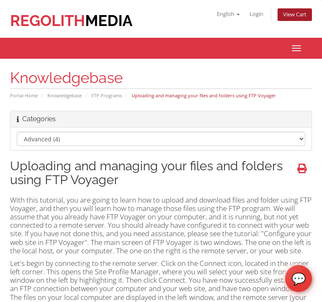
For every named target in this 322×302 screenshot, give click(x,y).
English (228, 14)
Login (256, 14)
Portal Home (24, 95)
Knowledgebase (64, 95)
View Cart (294, 14)
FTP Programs (106, 95)
